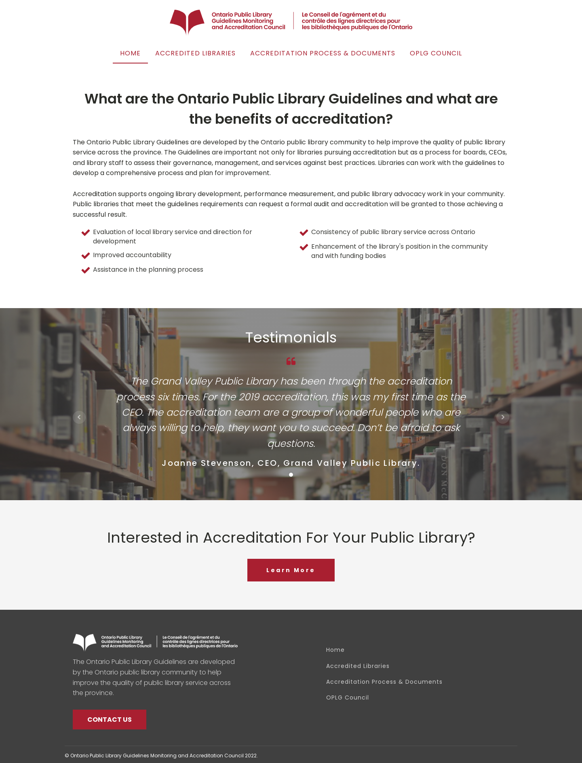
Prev (79, 417)
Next (502, 417)
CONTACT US (109, 719)
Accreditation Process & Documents (322, 53)
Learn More (291, 570)
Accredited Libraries (195, 53)
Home (130, 53)
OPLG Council (436, 53)
